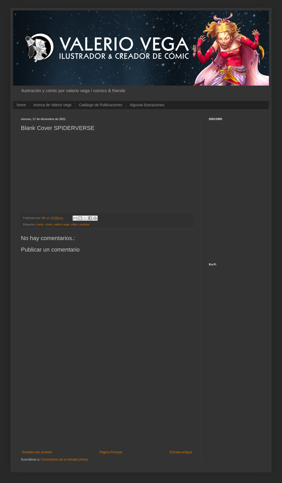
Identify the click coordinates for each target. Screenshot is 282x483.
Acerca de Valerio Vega (52, 105)
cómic (48, 224)
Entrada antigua (181, 452)
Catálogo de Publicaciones (100, 105)
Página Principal (110, 452)
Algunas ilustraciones (147, 105)
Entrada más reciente (37, 452)
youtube (84, 224)
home (21, 105)
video (74, 224)
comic (40, 224)
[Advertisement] (107, 407)
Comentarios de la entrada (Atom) (64, 459)
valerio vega (61, 224)
